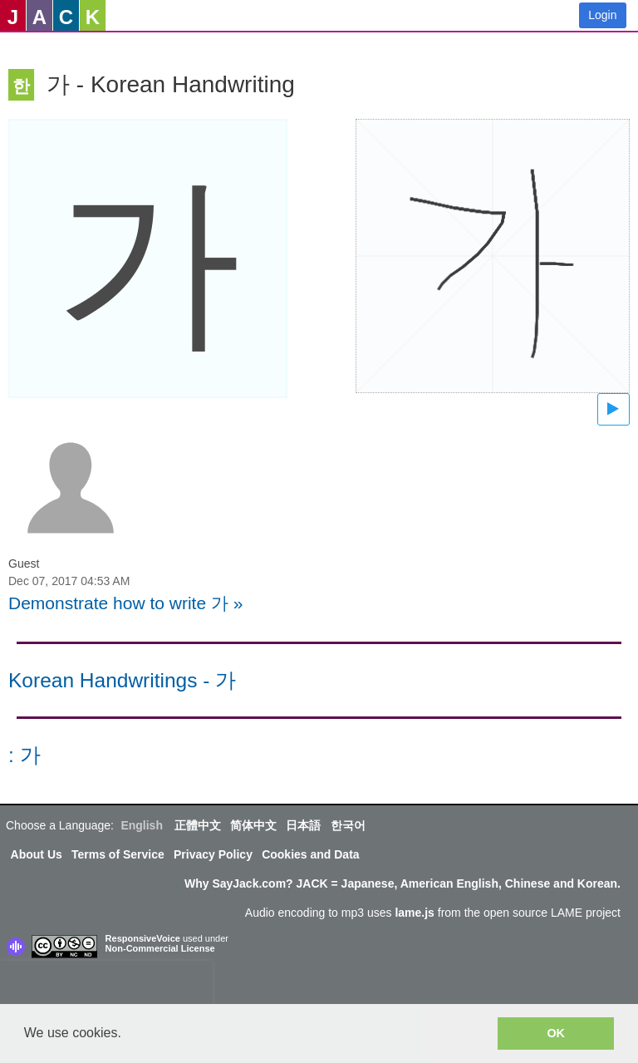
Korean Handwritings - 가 (122, 680)
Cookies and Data (310, 854)
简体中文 (253, 825)
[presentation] (106, 986)
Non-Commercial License (160, 948)
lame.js (414, 912)
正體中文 (197, 825)
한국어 (348, 825)
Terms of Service (117, 854)
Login (602, 15)
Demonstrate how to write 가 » (125, 603)
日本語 (303, 825)
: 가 (24, 755)
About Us (36, 854)
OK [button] (556, 1033)
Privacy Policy (213, 854)
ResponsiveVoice (143, 938)
